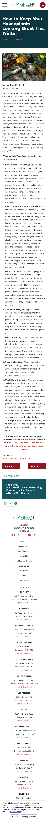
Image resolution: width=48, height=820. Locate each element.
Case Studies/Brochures (24, 561)
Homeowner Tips (10, 458)
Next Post (37, 466)
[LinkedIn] (24, 535)
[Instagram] (34, 535)
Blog (24, 575)
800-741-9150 (24, 528)
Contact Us (24, 580)
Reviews (24, 570)
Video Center (24, 566)
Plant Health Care (27, 458)
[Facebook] (13, 535)
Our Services (24, 551)
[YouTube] (29, 535)
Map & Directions (24, 602)
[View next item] (15, 503)
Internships (24, 556)
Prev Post (11, 466)
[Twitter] (18, 535)
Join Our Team (24, 546)
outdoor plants (30, 147)
